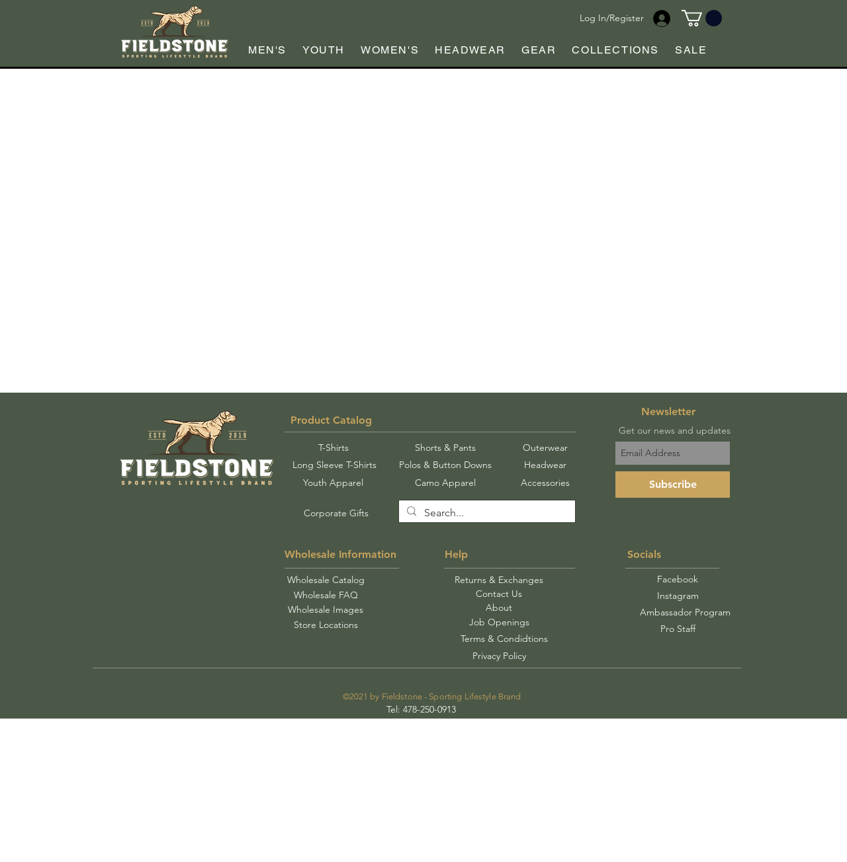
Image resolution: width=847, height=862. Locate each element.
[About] (498, 608)
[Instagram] (678, 596)
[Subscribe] (672, 484)
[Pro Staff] (677, 629)
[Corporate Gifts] (336, 513)
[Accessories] (545, 483)
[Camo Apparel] (445, 483)
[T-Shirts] (333, 448)
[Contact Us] (499, 594)
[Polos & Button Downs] (445, 465)
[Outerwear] (545, 448)
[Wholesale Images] (325, 610)
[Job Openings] (499, 622)
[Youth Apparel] (333, 483)
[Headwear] (545, 465)
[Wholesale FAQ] (325, 595)
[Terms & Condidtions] (504, 639)
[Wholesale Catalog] (326, 580)
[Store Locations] (325, 625)
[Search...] (485, 513)
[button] (702, 18)
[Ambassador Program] (685, 612)
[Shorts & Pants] (445, 448)
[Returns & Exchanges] (499, 580)
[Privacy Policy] (499, 656)
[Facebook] (678, 579)
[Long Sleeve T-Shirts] (334, 465)
